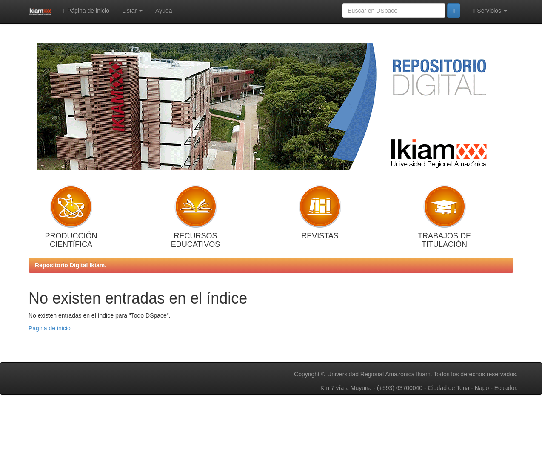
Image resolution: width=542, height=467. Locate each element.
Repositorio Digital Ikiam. (70, 265)
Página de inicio (86, 10)
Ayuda (163, 10)
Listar (132, 10)
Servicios (490, 10)
